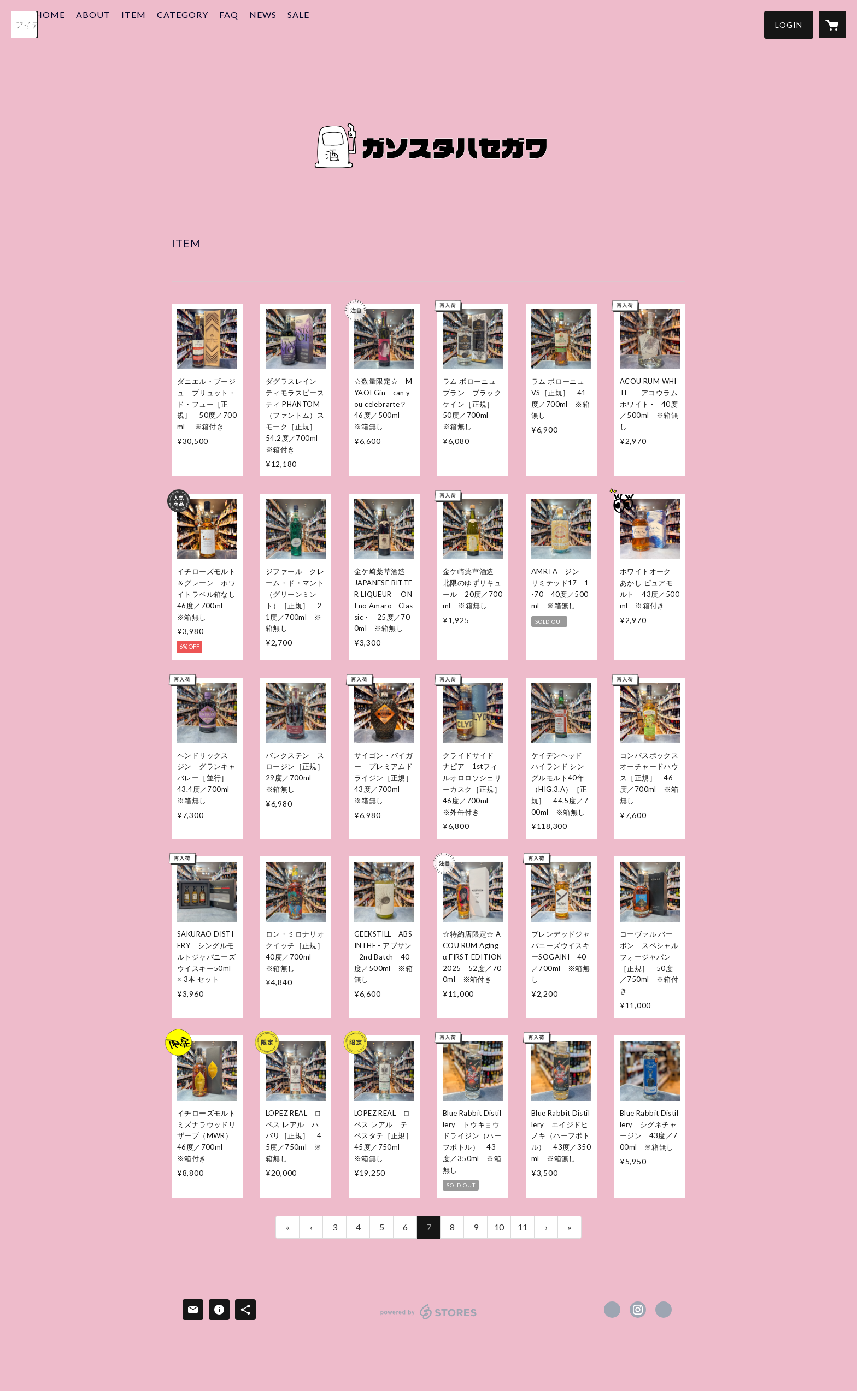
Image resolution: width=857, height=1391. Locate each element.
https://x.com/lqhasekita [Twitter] (612, 1309)
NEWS (299, 24)
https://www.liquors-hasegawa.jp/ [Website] (663, 1309)
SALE (334, 24)
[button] (788, 25)
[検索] (24, 24)
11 (522, 1227)
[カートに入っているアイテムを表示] (832, 24)
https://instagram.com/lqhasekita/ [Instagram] (638, 1309)
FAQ (264, 24)
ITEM (169, 24)
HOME (86, 24)
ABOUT (129, 24)
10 (499, 1227)
